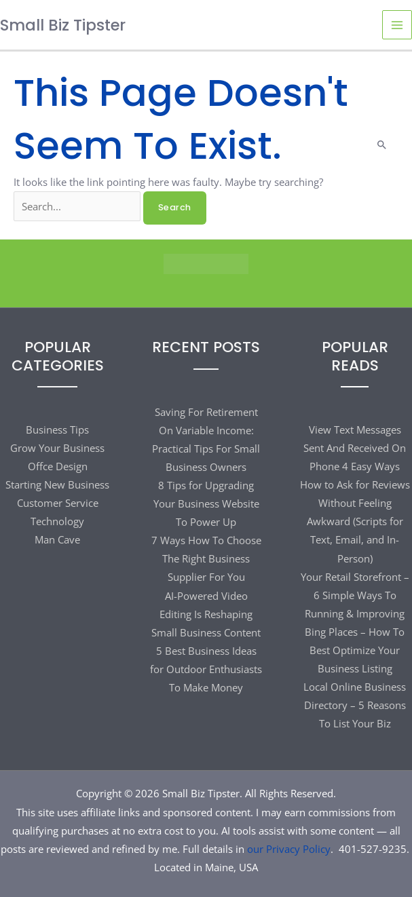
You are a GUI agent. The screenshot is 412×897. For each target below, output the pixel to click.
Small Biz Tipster (63, 25)
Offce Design (58, 466)
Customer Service (57, 503)
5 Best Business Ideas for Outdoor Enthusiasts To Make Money (206, 669)
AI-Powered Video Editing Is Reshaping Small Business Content (206, 614)
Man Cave (57, 539)
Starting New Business (57, 484)
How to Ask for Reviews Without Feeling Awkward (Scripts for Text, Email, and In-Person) (355, 521)
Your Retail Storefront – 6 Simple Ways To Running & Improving (355, 595)
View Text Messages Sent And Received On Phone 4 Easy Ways (354, 448)
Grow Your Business (57, 448)
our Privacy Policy (289, 849)
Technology (57, 521)
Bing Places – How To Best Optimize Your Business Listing (355, 650)
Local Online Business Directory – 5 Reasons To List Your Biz (354, 705)
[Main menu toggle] (397, 25)
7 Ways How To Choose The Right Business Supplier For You (206, 558)
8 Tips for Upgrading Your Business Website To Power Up (206, 503)
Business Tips (57, 429)
